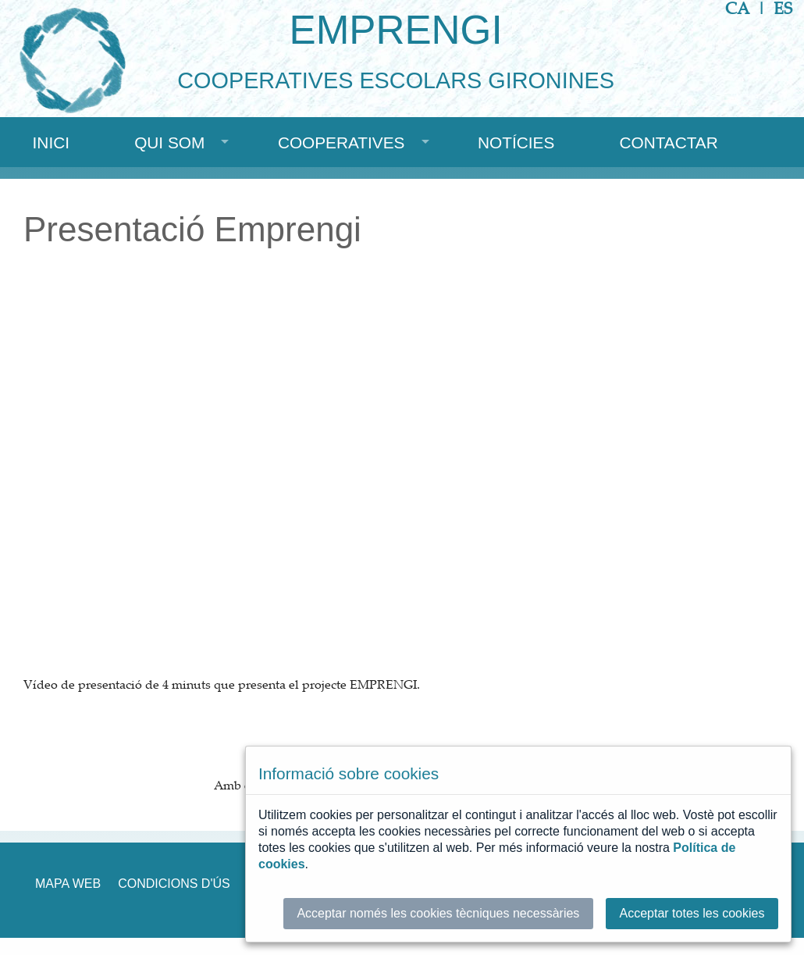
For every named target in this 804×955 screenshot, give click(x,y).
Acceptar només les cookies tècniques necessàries (438, 913)
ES (783, 8)
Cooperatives (341, 142)
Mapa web (68, 883)
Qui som (169, 142)
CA (737, 8)
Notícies (516, 142)
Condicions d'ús (174, 883)
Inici (51, 142)
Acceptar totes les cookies (692, 913)
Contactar (668, 142)
